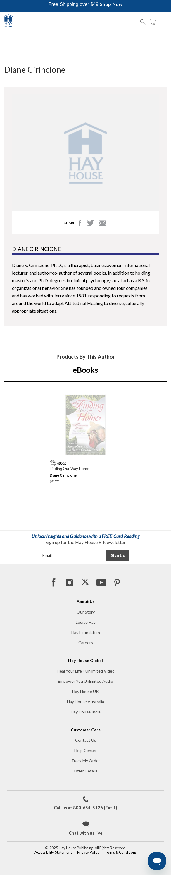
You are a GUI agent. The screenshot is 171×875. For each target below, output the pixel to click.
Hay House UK (85, 691)
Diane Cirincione (63, 475)
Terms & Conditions (121, 852)
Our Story (86, 611)
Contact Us (85, 740)
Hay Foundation (85, 632)
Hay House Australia (85, 701)
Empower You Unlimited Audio (85, 681)
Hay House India (86, 711)
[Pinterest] (117, 582)
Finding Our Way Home (69, 468)
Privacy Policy (88, 852)
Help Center (85, 750)
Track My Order (85, 760)
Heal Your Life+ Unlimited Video (86, 670)
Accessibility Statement (53, 852)
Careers (85, 642)
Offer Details (86, 770)
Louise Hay (86, 622)
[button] (144, 19)
